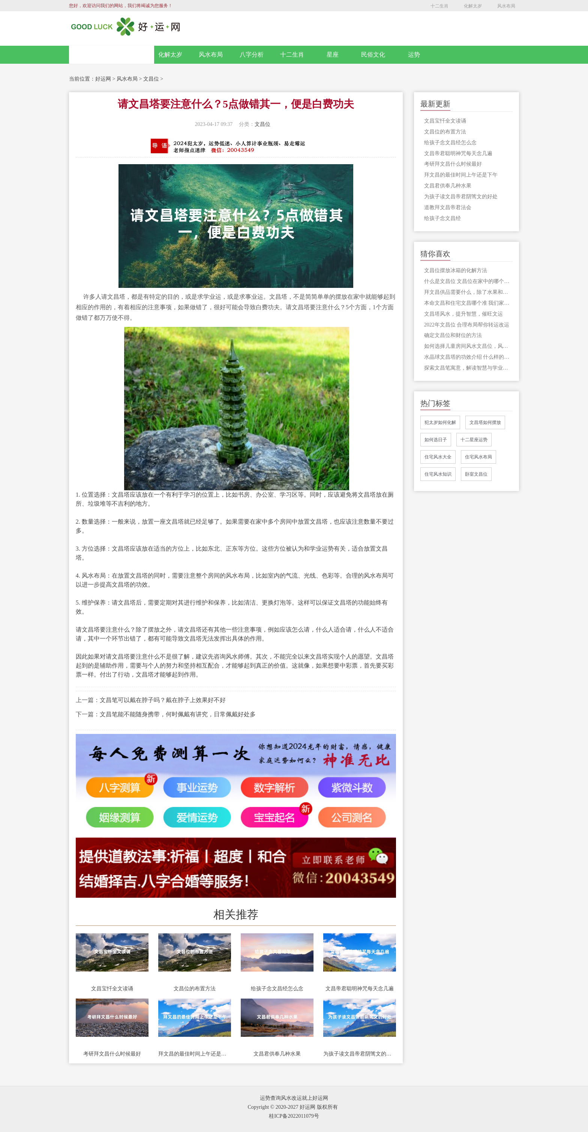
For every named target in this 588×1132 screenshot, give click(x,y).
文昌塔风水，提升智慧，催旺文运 (463, 314)
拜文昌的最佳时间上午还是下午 (194, 1054)
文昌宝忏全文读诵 (112, 988)
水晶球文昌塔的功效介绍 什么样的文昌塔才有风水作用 (468, 357)
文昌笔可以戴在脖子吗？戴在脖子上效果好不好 (163, 700)
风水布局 (506, 6)
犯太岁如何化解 (440, 422)
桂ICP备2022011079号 (294, 1116)
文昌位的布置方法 (195, 988)
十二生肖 (439, 6)
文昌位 (151, 79)
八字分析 (252, 54)
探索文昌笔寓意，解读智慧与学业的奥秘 (468, 368)
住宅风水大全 (438, 457)
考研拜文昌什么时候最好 (112, 1054)
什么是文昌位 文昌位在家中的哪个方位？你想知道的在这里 (468, 281)
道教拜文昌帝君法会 (447, 207)
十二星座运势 (474, 439)
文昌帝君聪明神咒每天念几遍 (360, 988)
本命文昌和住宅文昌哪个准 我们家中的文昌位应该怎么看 (468, 303)
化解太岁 (473, 6)
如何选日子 (435, 439)
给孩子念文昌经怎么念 (277, 988)
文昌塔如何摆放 (485, 422)
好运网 (103, 79)
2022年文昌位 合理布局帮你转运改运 (467, 325)
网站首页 (111, 55)
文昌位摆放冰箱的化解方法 (455, 270)
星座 (333, 54)
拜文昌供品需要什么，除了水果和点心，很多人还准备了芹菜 (468, 292)
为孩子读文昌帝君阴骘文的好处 (359, 1054)
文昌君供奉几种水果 (277, 1054)
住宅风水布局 (478, 457)
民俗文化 (373, 54)
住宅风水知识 (438, 474)
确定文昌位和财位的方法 (453, 335)
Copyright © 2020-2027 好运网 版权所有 (293, 1107)
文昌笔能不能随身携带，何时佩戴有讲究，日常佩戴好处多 (178, 714)
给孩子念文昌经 (442, 218)
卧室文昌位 (476, 474)
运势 (414, 54)
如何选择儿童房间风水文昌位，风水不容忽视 (468, 346)
